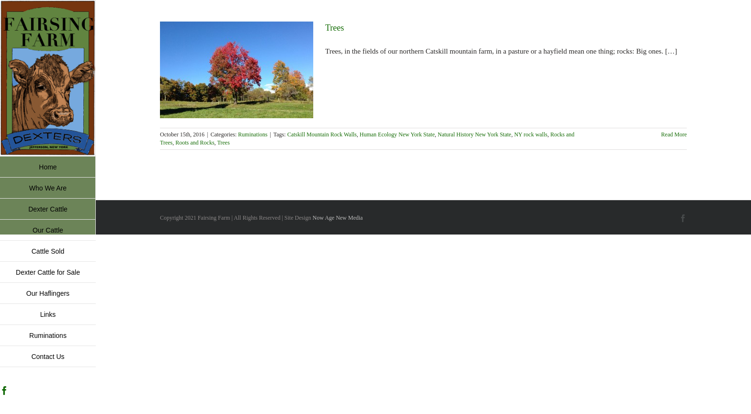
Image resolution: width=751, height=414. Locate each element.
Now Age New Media (337, 217)
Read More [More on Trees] (674, 134)
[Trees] (236, 70)
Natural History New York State (475, 134)
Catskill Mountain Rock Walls (322, 134)
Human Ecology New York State (397, 134)
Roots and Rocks (194, 142)
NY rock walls (530, 134)
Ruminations (252, 134)
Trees (334, 28)
